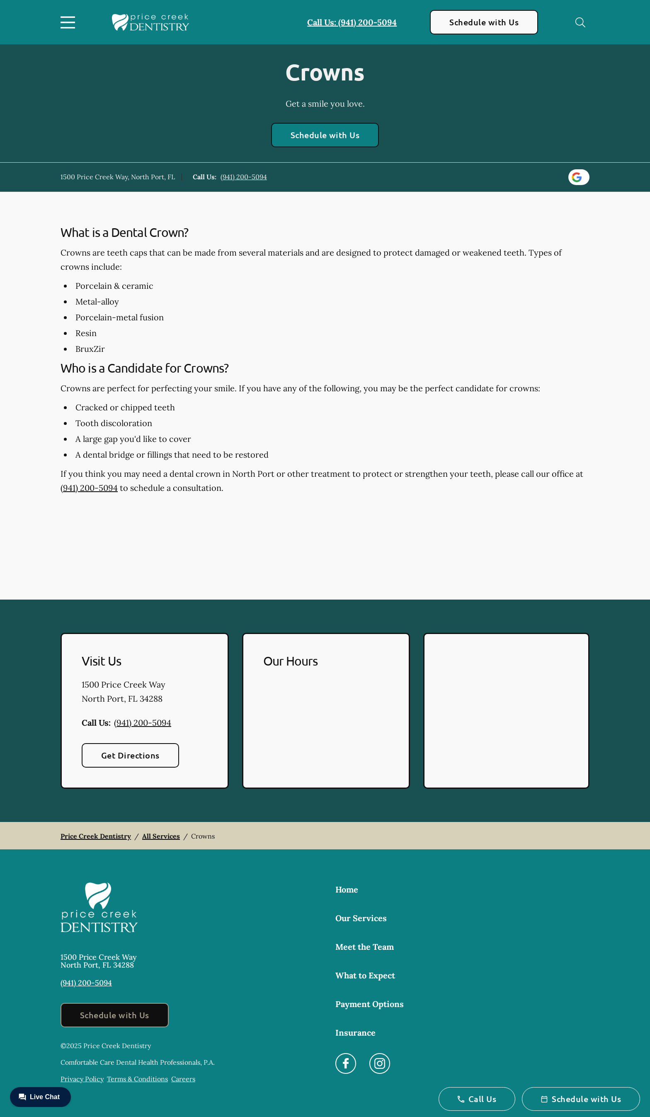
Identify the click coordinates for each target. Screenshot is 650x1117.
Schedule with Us (484, 22)
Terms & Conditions (137, 1079)
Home (346, 889)
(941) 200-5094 (244, 177)
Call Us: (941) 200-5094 (352, 22)
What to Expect (365, 975)
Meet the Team (364, 946)
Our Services (361, 918)
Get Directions (130, 755)
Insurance (355, 1032)
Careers (183, 1079)
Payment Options (369, 1004)
